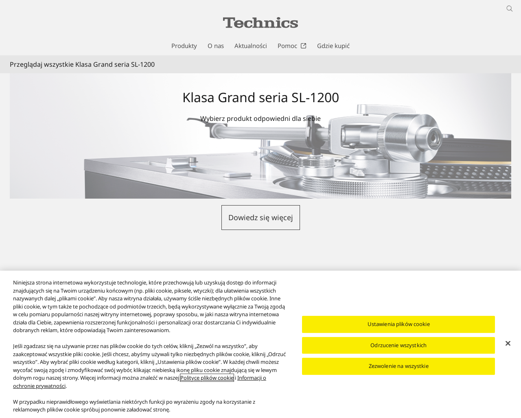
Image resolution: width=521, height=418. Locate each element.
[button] (260, 217)
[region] (260, 344)
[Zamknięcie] (508, 343)
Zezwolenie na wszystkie (399, 366)
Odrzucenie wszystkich (398, 345)
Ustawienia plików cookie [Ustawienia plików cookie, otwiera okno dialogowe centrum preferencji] (399, 324)
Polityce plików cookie (207, 377)
